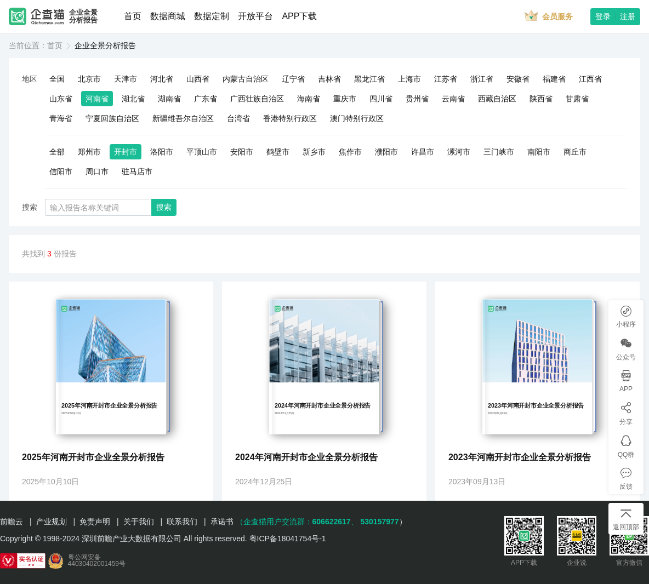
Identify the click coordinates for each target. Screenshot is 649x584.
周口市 (97, 171)
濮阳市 (386, 151)
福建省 (554, 79)
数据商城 (167, 16)
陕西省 (541, 98)
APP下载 (299, 16)
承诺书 (222, 521)
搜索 (164, 207)
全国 (57, 79)
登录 (603, 16)
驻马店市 (137, 171)
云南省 (453, 98)
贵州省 (417, 98)
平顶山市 (201, 151)
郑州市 (89, 151)
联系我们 (182, 521)
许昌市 (422, 151)
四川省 (380, 98)
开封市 (125, 151)
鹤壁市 (277, 151)
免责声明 (94, 521)
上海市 (409, 79)
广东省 (205, 98)
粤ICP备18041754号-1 (287, 538)
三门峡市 (498, 151)
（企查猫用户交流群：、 (297, 521)
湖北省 (133, 98)
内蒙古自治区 (246, 79)
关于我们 (138, 521)
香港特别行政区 (290, 118)
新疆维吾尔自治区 (183, 118)
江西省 (590, 79)
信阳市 (60, 171)
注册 (627, 16)
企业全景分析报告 (83, 16)
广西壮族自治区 (257, 98)
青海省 (60, 118)
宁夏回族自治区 (112, 118)
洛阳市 (161, 151)
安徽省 (518, 79)
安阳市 (241, 151)
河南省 (97, 98)
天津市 (125, 79)
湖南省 (169, 98)
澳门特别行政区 (357, 118)
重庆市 (344, 98)
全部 (57, 151)
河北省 (161, 79)
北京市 (89, 79)
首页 (132, 16)
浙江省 (481, 79)
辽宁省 (293, 79)
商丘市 (575, 151)
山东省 (60, 98)
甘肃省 (577, 98)
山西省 (197, 79)
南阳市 (538, 151)
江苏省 (445, 79)
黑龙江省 (369, 79)
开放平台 (255, 16)
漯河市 (458, 151)
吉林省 (329, 79)
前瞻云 (11, 521)
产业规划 (51, 521)
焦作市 (350, 151)
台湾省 (238, 118)
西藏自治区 (497, 98)
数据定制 (211, 16)
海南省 (308, 98)
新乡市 (314, 151)
